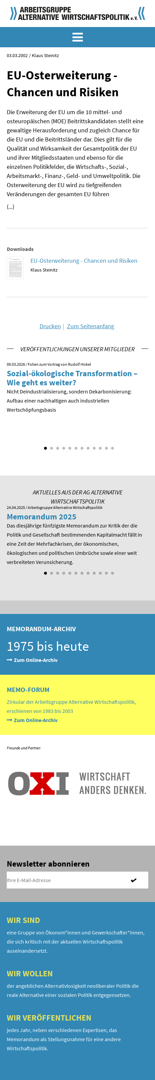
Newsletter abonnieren (48, 863)
